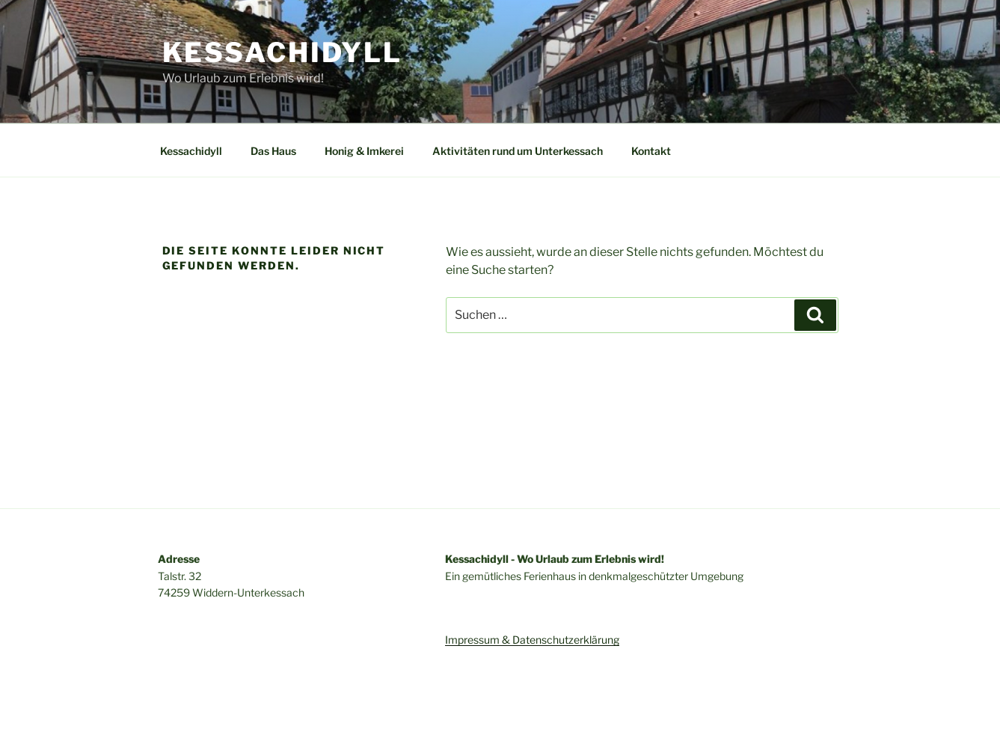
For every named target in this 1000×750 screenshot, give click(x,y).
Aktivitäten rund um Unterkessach (517, 150)
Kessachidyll (282, 52)
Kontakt (651, 150)
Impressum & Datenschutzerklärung (532, 639)
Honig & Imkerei (364, 150)
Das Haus (273, 150)
